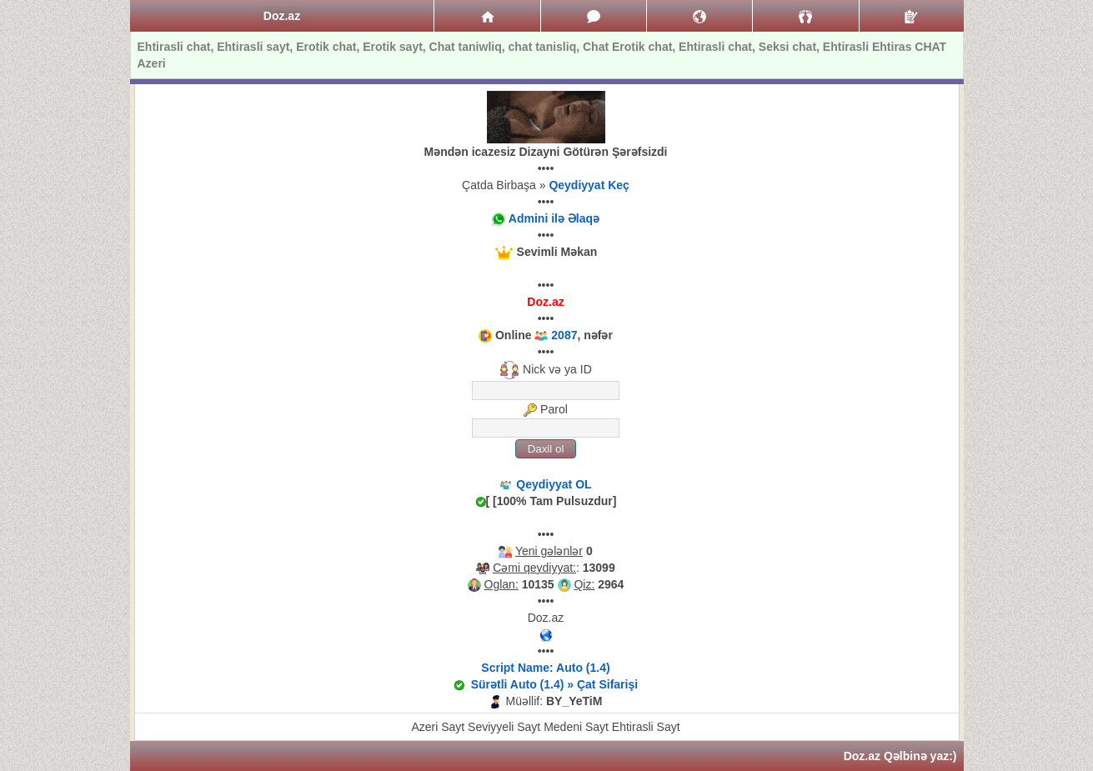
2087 (564, 335)
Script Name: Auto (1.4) (545, 667)
